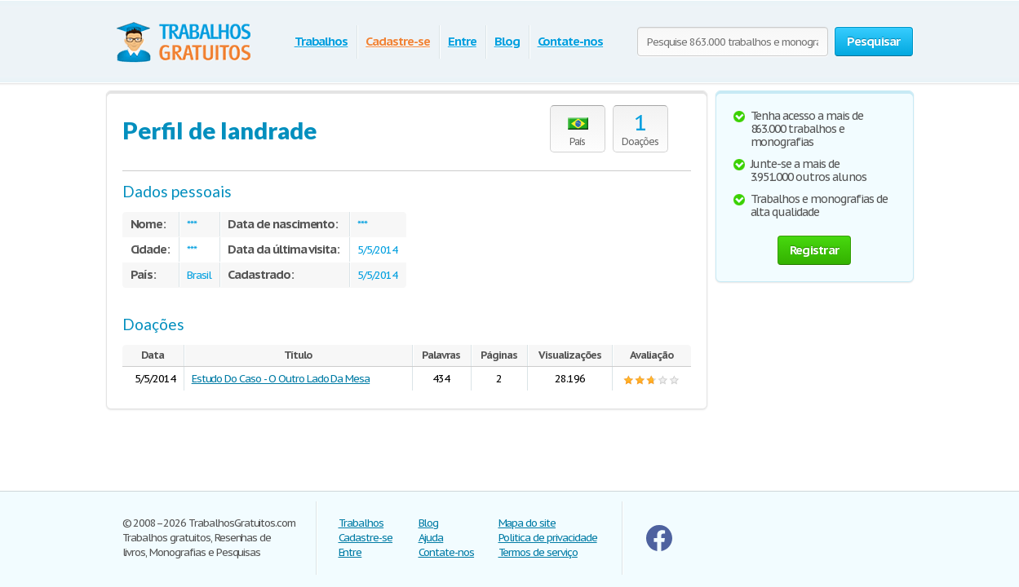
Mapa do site (527, 523)
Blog (507, 41)
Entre (462, 41)
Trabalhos (321, 41)
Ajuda (431, 538)
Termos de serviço (538, 552)
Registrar (814, 250)
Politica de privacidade (547, 538)
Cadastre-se (398, 41)
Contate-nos (571, 41)
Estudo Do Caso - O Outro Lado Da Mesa (281, 379)
